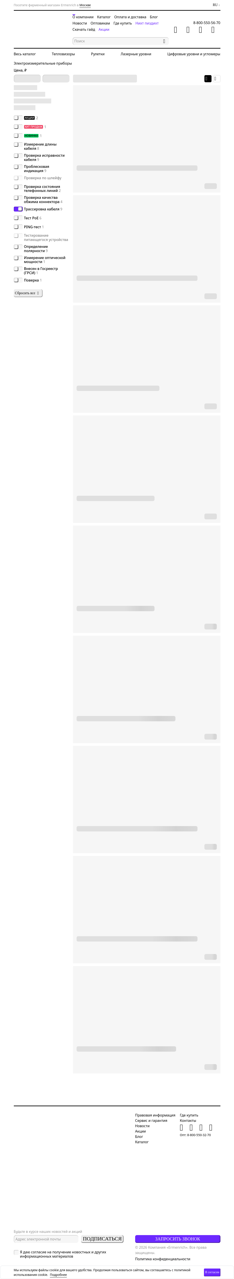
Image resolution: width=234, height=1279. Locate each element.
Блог (154, 16)
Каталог (104, 16)
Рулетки (98, 53)
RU (215, 5)
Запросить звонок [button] (177, 1238)
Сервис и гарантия (151, 1120)
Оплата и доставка (130, 16)
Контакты (188, 1120)
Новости (80, 23)
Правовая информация (155, 1115)
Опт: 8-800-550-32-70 (195, 1135)
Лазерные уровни (136, 53)
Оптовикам (100, 23)
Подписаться (102, 1239)
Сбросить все (27, 293)
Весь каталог (25, 53)
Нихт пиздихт (147, 23)
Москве (85, 5)
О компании (83, 16)
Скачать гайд (84, 29)
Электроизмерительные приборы (43, 63)
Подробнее (58, 1275)
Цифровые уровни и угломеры (193, 53)
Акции (104, 29)
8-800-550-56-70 (206, 22)
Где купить (123, 23)
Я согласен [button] (212, 1272)
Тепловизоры (63, 53)
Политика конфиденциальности (162, 1258)
